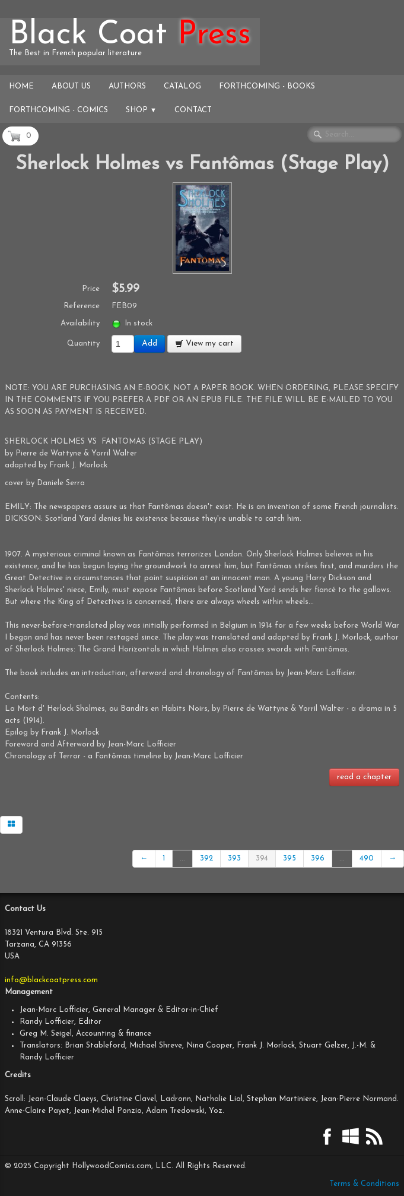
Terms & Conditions (364, 1184)
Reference (81, 306)
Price (91, 289)
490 (367, 858)
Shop (141, 110)
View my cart (204, 343)
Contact (193, 110)
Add (149, 343)
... (182, 858)
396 (318, 858)
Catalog (182, 86)
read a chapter (364, 777)
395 (289, 858)
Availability (80, 323)
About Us (71, 86)
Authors (127, 86)
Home (21, 86)
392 (206, 858)
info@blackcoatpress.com (51, 980)
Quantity (83, 343)
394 (262, 858)
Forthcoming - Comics (58, 110)
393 (234, 858)
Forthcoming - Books (267, 86)
